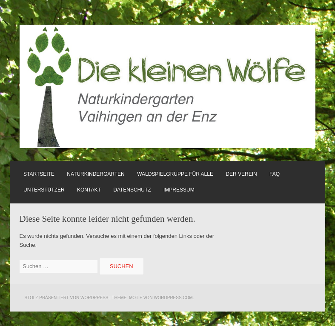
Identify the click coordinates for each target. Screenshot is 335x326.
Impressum (179, 190)
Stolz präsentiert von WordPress (66, 297)
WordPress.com (173, 297)
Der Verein (241, 174)
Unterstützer (44, 190)
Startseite (38, 174)
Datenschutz (132, 190)
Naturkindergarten (95, 174)
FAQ (274, 174)
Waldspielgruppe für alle (175, 174)
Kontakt (89, 190)
